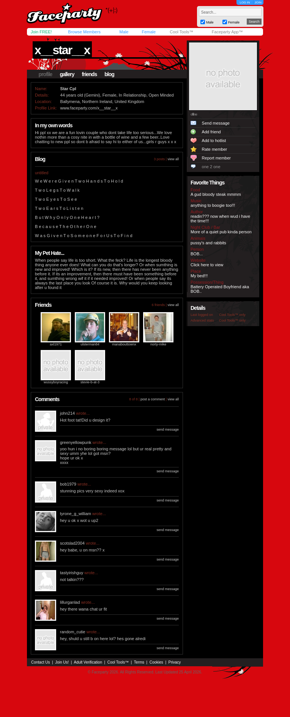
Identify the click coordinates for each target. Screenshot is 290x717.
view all (173, 159)
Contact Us (40, 662)
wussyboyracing (56, 382)
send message (167, 429)
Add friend (211, 132)
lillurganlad (70, 602)
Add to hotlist (214, 140)
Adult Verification (88, 662)
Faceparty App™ (227, 32)
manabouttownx (124, 344)
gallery (67, 74)
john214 (67, 413)
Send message (216, 123)
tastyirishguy (71, 572)
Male (123, 32)
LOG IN (245, 2)
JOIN (258, 2)
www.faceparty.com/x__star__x (89, 108)
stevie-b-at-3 (89, 382)
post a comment (152, 399)
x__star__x (62, 50)
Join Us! (62, 662)
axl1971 (56, 344)
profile (45, 74)
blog (109, 74)
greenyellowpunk (75, 442)
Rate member (214, 149)
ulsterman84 (89, 344)
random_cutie (72, 632)
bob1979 (68, 484)
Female (149, 32)
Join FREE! (41, 32)
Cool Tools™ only (232, 315)
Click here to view (207, 264)
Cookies (156, 662)
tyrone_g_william (75, 513)
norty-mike (158, 344)
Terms (139, 662)
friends (89, 74)
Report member (216, 158)
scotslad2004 (72, 543)
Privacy (175, 662)
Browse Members (84, 32)
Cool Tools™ (181, 32)
